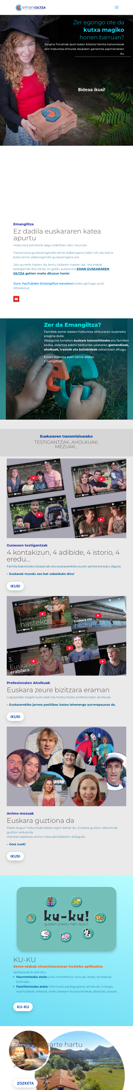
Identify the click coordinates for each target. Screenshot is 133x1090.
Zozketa (25, 1083)
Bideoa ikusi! (91, 89)
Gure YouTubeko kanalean (43, 283)
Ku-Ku (23, 1007)
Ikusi (15, 586)
